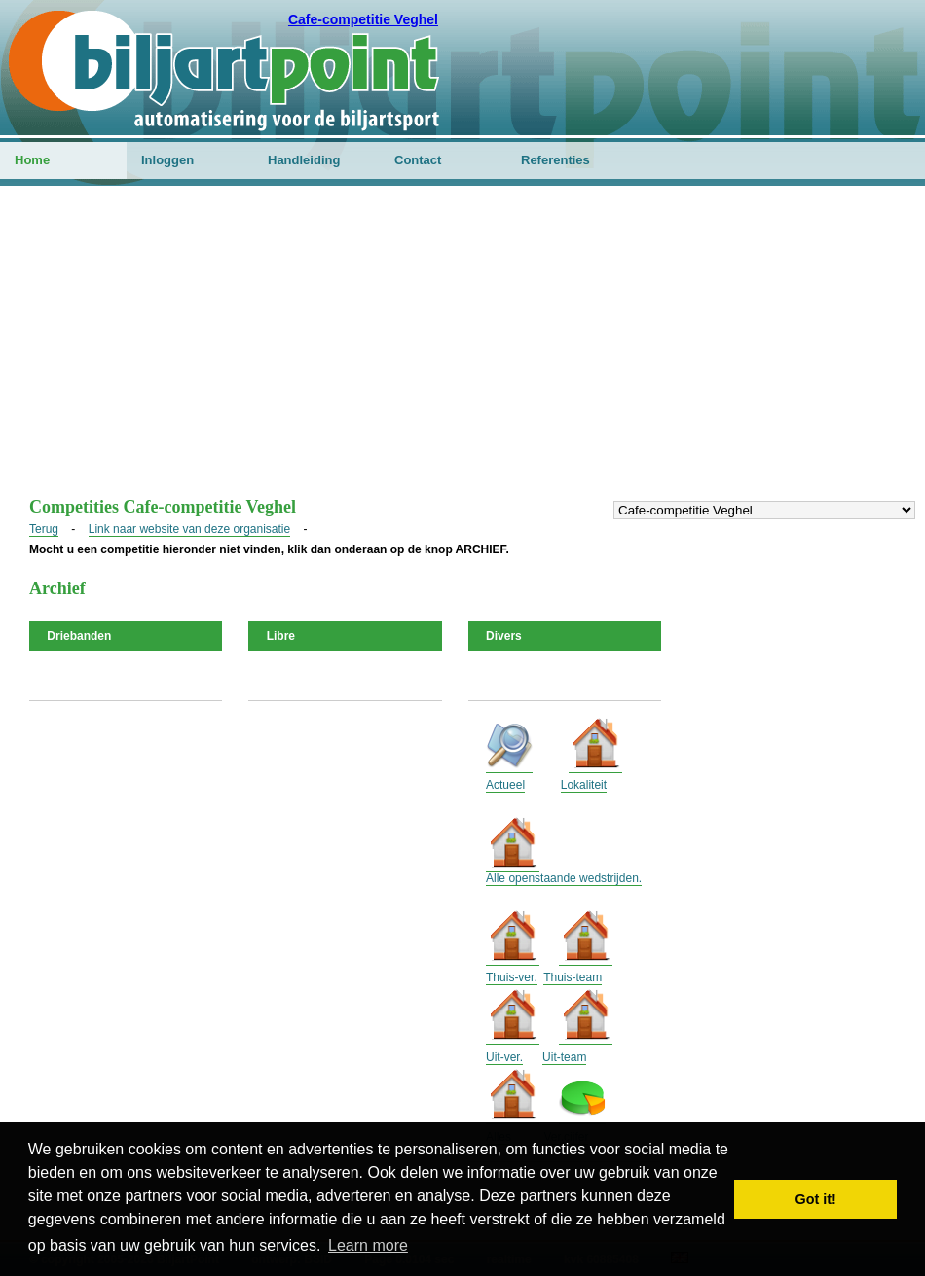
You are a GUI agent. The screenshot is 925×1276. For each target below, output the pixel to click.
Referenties (555, 160)
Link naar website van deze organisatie (189, 529)
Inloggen (167, 160)
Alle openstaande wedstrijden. (564, 878)
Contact (417, 160)
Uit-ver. (504, 1057)
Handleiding (304, 160)
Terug (43, 529)
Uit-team (564, 1057)
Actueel (505, 785)
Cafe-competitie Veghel (363, 19)
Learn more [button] (368, 1245)
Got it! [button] (816, 1199)
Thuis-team (572, 977)
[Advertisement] (462, 351)
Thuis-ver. (511, 977)
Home (32, 160)
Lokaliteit (584, 785)
